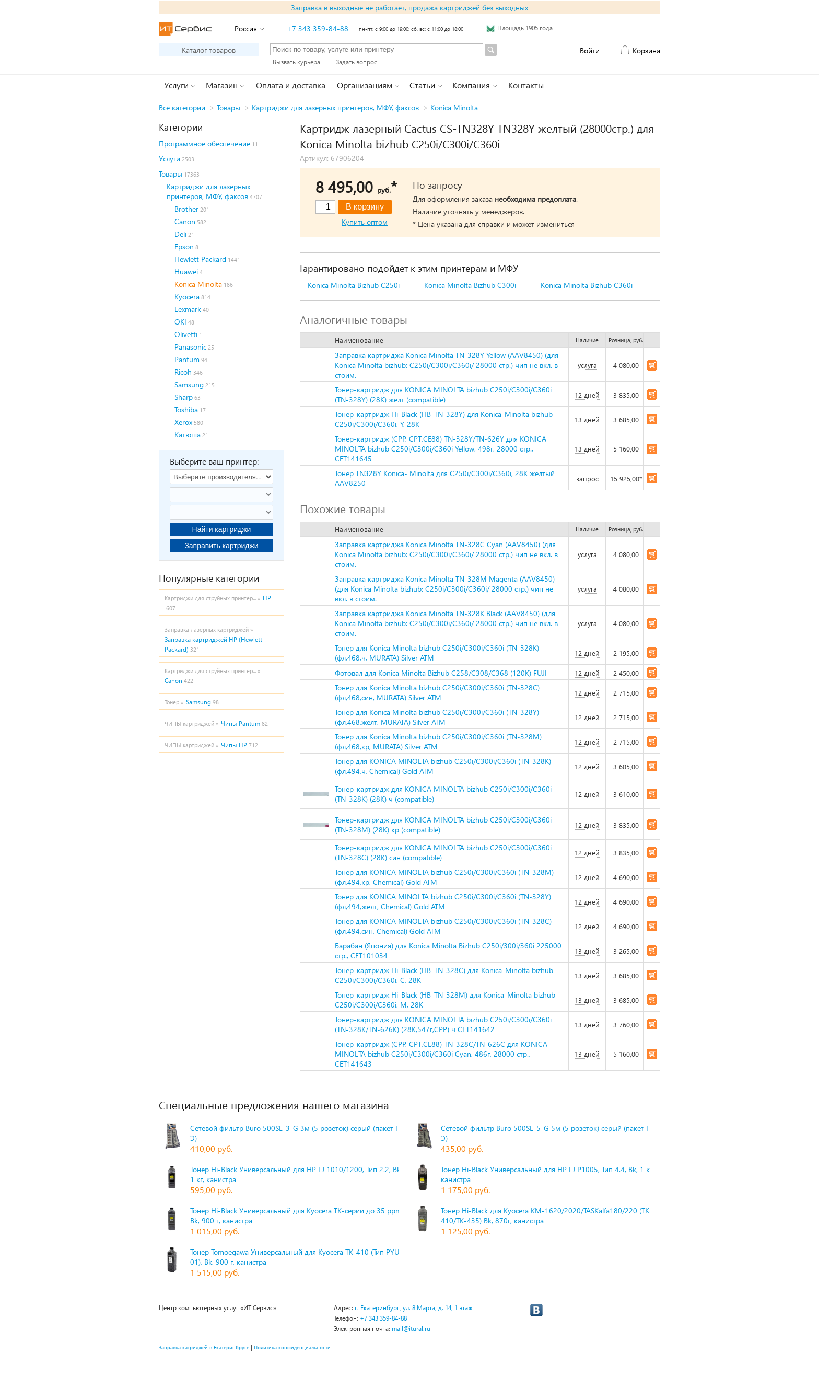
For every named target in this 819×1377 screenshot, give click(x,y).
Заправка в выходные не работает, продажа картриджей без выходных (409, 8)
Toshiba (186, 409)
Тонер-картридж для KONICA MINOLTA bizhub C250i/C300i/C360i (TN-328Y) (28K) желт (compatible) (443, 394)
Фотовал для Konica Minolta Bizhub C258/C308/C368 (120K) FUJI (441, 673)
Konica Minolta (454, 107)
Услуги (169, 159)
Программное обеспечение (204, 143)
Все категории (182, 107)
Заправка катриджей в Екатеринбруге (204, 1347)
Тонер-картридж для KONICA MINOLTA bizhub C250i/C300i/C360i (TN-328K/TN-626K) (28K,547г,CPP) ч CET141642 (443, 1024)
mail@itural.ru (411, 1329)
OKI (180, 322)
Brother (186, 209)
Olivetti (185, 334)
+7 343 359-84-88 (317, 28)
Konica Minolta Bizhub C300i (470, 285)
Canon (184, 221)
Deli (180, 234)
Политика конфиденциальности (292, 1347)
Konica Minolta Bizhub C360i (587, 285)
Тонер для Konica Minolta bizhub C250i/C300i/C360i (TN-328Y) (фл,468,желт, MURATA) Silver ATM (437, 717)
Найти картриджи (221, 529)
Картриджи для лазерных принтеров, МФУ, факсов (335, 107)
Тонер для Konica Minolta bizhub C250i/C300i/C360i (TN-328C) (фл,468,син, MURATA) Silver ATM (437, 692)
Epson (184, 246)
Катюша (187, 434)
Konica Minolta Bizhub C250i (354, 285)
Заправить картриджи (221, 545)
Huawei (186, 271)
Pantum (187, 359)
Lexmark (187, 309)
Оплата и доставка (290, 84)
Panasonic (190, 347)
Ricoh (183, 372)
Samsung (189, 384)
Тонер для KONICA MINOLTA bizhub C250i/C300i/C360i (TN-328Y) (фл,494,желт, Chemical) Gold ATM (443, 901)
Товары (228, 107)
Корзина (646, 50)
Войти (590, 50)
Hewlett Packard (200, 259)
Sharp (183, 397)
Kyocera (187, 297)
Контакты (526, 84)
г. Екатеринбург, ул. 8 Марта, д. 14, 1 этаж (414, 1308)
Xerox (183, 422)
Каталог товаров (209, 50)
